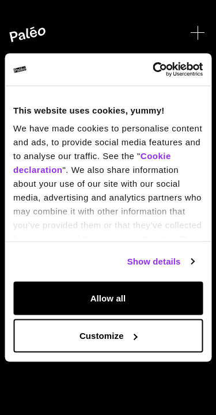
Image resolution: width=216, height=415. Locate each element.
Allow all (108, 298)
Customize (108, 336)
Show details (154, 261)
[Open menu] (197, 32)
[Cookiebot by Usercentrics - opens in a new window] (154, 69)
